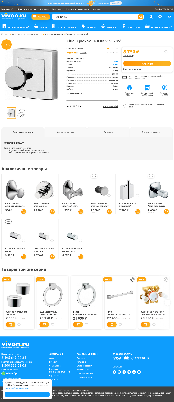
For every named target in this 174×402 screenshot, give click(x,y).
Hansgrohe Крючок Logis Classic (72, 250)
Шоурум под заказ (26, 9)
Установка (71, 9)
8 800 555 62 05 (13, 365)
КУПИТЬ (147, 63)
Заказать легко (84, 369)
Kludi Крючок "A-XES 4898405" (128, 205)
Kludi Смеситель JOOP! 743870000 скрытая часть (153, 313)
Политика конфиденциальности (59, 370)
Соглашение (54, 366)
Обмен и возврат (84, 366)
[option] (31, 74)
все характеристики (75, 93)
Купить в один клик (132, 69)
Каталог (5, 34)
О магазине (83, 9)
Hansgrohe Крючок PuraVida (44, 250)
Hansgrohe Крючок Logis (15, 250)
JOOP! (115, 65)
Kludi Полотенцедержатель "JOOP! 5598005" (118, 313)
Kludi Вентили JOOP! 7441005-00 (16, 313)
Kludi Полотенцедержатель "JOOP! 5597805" (85, 313)
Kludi (116, 61)
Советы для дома (85, 373)
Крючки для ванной (54, 34)
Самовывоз (57, 9)
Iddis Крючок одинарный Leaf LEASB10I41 (14, 205)
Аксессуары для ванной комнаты (27, 34)
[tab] (22, 132)
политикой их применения (17, 388)
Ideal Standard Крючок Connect (100, 205)
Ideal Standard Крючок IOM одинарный (42, 205)
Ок (27, 394)
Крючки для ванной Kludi (77, 34)
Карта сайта (54, 375)
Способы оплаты (84, 377)
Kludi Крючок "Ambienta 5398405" (157, 205)
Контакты (97, 9)
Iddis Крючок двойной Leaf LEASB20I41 (69, 205)
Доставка (44, 9)
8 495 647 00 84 (13, 358)
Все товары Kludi (110, 106)
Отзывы (83, 53)
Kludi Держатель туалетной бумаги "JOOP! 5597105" (49, 313)
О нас (51, 358)
